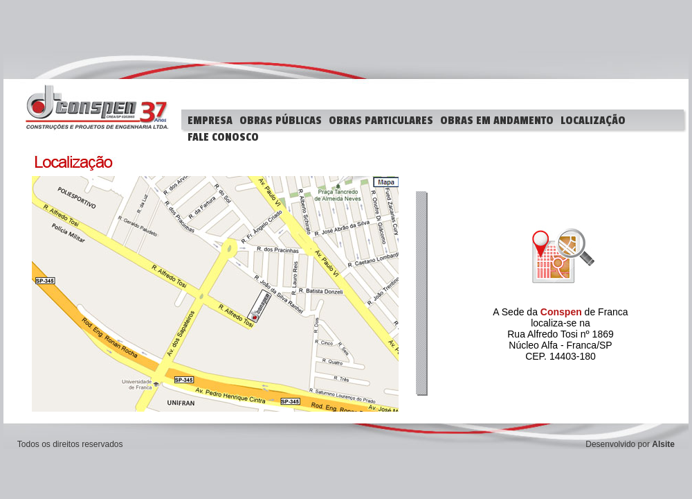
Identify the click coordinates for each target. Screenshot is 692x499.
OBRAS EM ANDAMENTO (497, 121)
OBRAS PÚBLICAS (280, 121)
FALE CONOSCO (223, 137)
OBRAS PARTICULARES (381, 121)
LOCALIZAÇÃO (593, 121)
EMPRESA (210, 121)
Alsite (663, 444)
